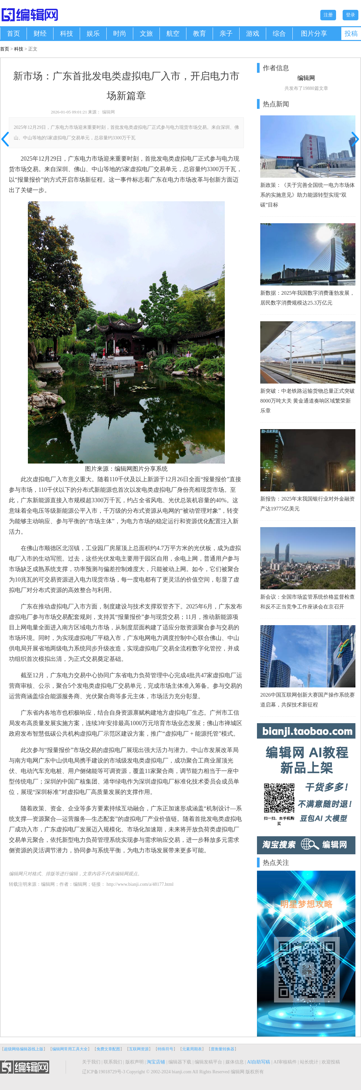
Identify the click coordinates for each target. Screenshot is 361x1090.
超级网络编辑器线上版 (23, 1049)
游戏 (252, 33)
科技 (66, 33)
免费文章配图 (108, 1049)
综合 (279, 33)
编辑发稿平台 (208, 1062)
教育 (199, 33)
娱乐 (93, 33)
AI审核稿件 (285, 1062)
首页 (13, 33)
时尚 (119, 33)
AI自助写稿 (258, 1062)
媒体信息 (234, 1062)
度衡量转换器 (222, 1049)
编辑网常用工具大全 (70, 1049)
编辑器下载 (179, 1062)
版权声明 (134, 1062)
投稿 (351, 33)
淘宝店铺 (156, 1062)
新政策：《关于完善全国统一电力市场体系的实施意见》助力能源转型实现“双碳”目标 (307, 195)
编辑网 (108, 111)
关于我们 (91, 1062)
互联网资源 (139, 1049)
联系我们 (113, 1062)
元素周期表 (192, 1049)
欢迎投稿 (331, 1062)
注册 (328, 14)
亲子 (226, 33)
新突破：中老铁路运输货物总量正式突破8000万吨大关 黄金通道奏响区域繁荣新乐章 (307, 400)
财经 (40, 33)
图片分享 (314, 33)
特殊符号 (165, 1049)
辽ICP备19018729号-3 (103, 1071)
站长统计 (309, 1062)
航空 (173, 33)
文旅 (146, 33)
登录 (350, 14)
